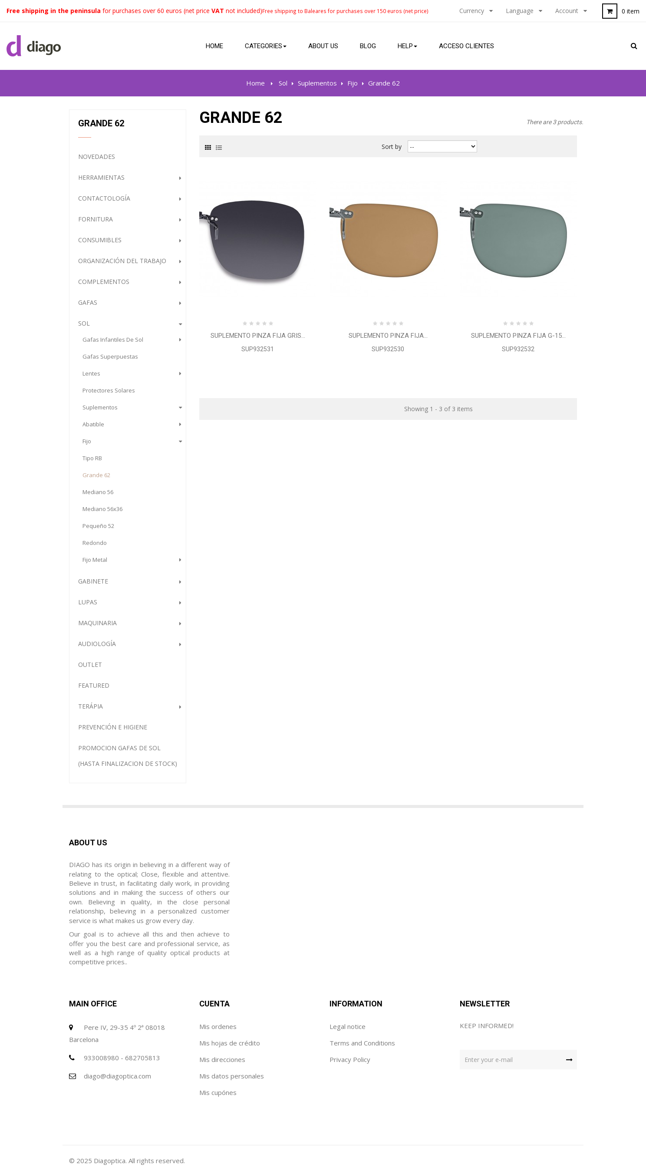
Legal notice (348, 1026)
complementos (103, 281)
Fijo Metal (94, 560)
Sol (84, 323)
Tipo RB (92, 458)
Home (255, 83)
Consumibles (100, 240)
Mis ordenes (218, 1026)
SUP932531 (257, 349)
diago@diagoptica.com (117, 1076)
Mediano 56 (97, 492)
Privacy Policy (350, 1059)
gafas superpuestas (110, 356)
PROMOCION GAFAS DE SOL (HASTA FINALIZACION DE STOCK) (127, 756)
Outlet (90, 664)
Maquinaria (97, 623)
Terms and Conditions (362, 1043)
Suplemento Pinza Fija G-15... (518, 336)
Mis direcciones (222, 1059)
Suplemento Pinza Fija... (388, 336)
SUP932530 (388, 349)
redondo (94, 543)
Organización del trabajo (122, 261)
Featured (93, 685)
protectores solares (108, 390)
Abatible (93, 424)
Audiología (97, 644)
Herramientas (101, 177)
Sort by (392, 146)
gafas (87, 302)
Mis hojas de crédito (229, 1043)
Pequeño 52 (98, 526)
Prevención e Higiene (112, 727)
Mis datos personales (231, 1076)
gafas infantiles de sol (112, 339)
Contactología (104, 198)
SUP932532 (518, 349)
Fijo (86, 441)
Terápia (90, 706)
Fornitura (95, 219)
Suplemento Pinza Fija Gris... (258, 336)
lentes (91, 373)
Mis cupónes (218, 1092)
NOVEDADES (96, 156)
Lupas (87, 602)
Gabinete (93, 581)
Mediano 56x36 (102, 509)
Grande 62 (96, 475)
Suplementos (100, 407)
